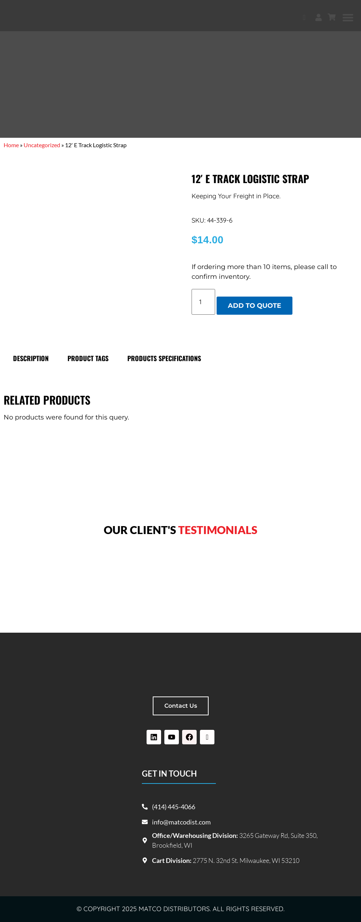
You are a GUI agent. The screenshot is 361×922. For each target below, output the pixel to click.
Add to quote (254, 306)
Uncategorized (42, 144)
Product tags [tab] (87, 358)
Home (11, 144)
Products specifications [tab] (164, 358)
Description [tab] (31, 358)
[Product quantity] (203, 302)
